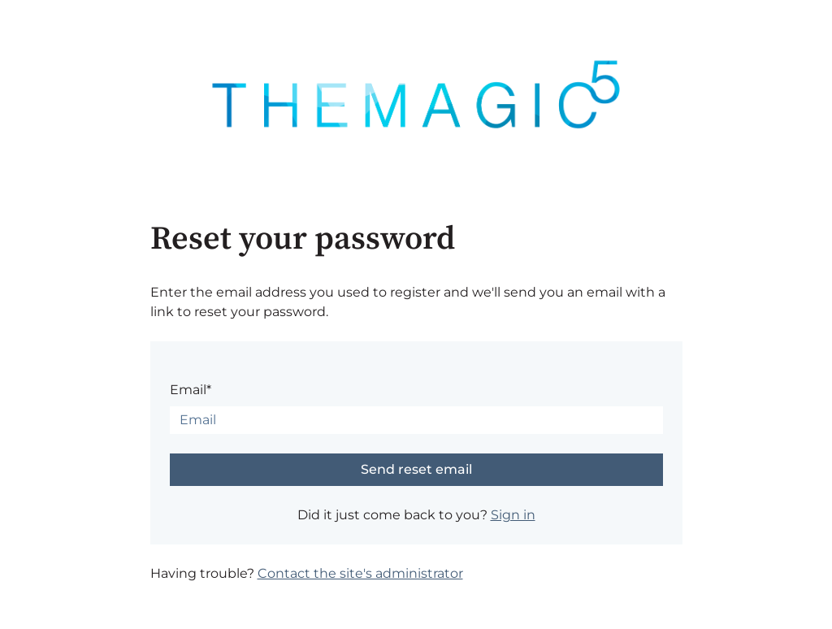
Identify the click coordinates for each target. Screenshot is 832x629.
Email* (190, 389)
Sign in (513, 515)
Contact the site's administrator (360, 573)
